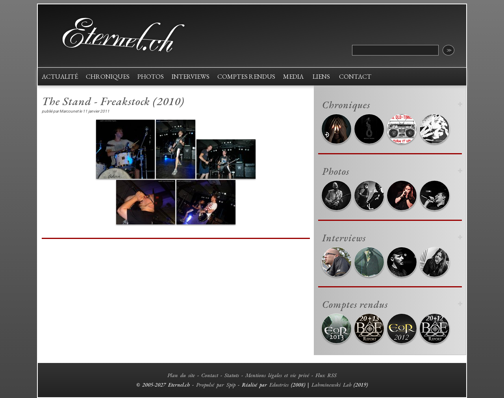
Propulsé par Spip (215, 384)
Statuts (231, 375)
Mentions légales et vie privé (277, 375)
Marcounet (68, 111)
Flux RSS (326, 375)
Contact (209, 375)
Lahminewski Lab (331, 384)
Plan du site (181, 375)
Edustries (279, 384)
